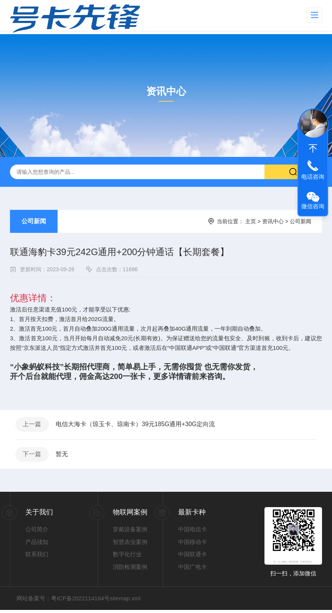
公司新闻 (33, 221)
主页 (250, 221)
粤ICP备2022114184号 (80, 601)
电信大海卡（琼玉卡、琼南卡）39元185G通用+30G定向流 (138, 425)
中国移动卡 (192, 544)
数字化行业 (127, 557)
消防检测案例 (130, 569)
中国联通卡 (192, 557)
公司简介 (36, 532)
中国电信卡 (192, 532)
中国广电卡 (192, 569)
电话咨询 (312, 176)
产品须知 (36, 544)
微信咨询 (312, 206)
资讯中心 (273, 221)
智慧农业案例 (130, 544)
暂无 (64, 456)
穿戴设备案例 (130, 532)
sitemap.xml (125, 601)
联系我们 (36, 557)
